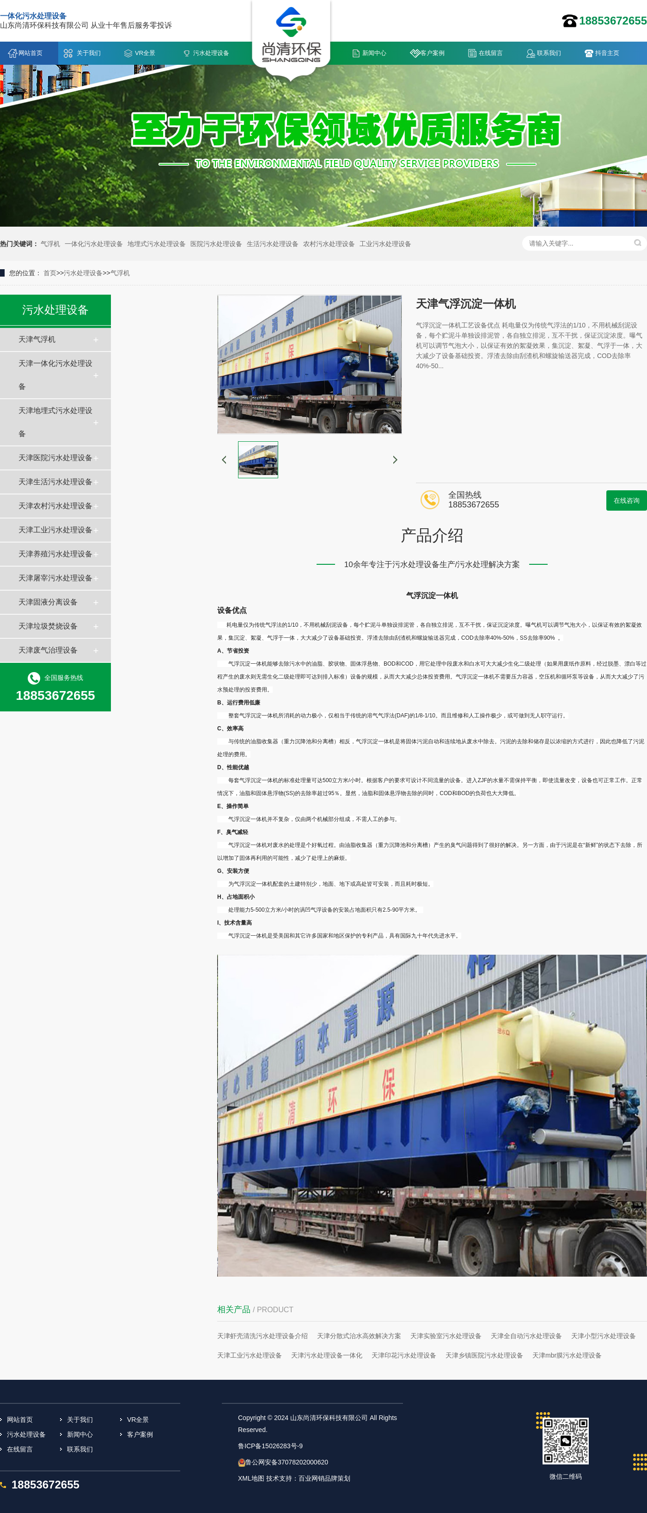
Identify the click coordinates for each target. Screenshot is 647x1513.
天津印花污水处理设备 (404, 1355)
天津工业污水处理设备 (55, 530)
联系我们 (549, 52)
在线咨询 (627, 500)
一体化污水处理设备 (94, 243)
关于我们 (89, 52)
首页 (49, 273)
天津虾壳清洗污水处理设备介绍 (262, 1336)
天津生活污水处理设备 (55, 482)
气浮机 (50, 243)
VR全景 (145, 52)
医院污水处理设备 (216, 243)
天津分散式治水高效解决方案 (359, 1336)
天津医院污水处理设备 (55, 458)
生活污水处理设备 (273, 243)
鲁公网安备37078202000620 (286, 1462)
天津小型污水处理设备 (603, 1336)
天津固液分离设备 (48, 602)
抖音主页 (607, 52)
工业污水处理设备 (385, 243)
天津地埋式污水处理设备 (55, 422)
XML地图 (251, 1478)
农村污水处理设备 (329, 243)
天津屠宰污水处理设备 (55, 578)
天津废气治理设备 (48, 650)
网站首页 (30, 52)
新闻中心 (374, 52)
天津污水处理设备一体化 (326, 1355)
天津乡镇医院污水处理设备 (484, 1355)
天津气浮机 (36, 339)
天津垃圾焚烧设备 (48, 626)
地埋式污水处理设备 (157, 243)
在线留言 (491, 52)
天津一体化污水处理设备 (55, 374)
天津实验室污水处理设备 (446, 1336)
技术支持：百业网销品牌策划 (308, 1478)
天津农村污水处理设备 (55, 506)
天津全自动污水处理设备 (526, 1336)
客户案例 (433, 52)
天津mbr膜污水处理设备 (567, 1355)
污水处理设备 (211, 52)
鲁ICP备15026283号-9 (270, 1446)
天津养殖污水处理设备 (55, 554)
